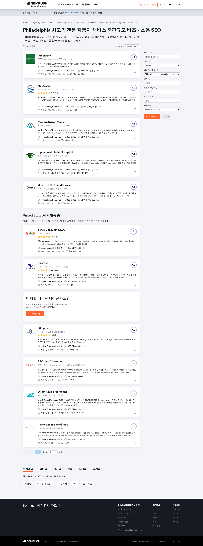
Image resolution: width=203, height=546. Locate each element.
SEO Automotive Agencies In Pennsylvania (108, 22)
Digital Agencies (39, 22)
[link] (86, 4)
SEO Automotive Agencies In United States (68, 22)
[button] (163, 4)
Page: (45, 452)
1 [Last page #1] (61, 452)
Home (25, 22)
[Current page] (53, 452)
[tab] (28, 469)
